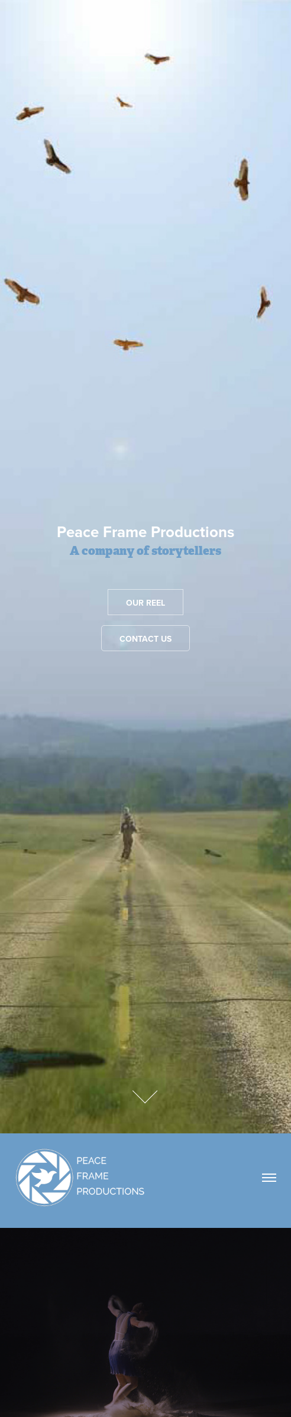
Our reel (145, 603)
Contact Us (145, 639)
